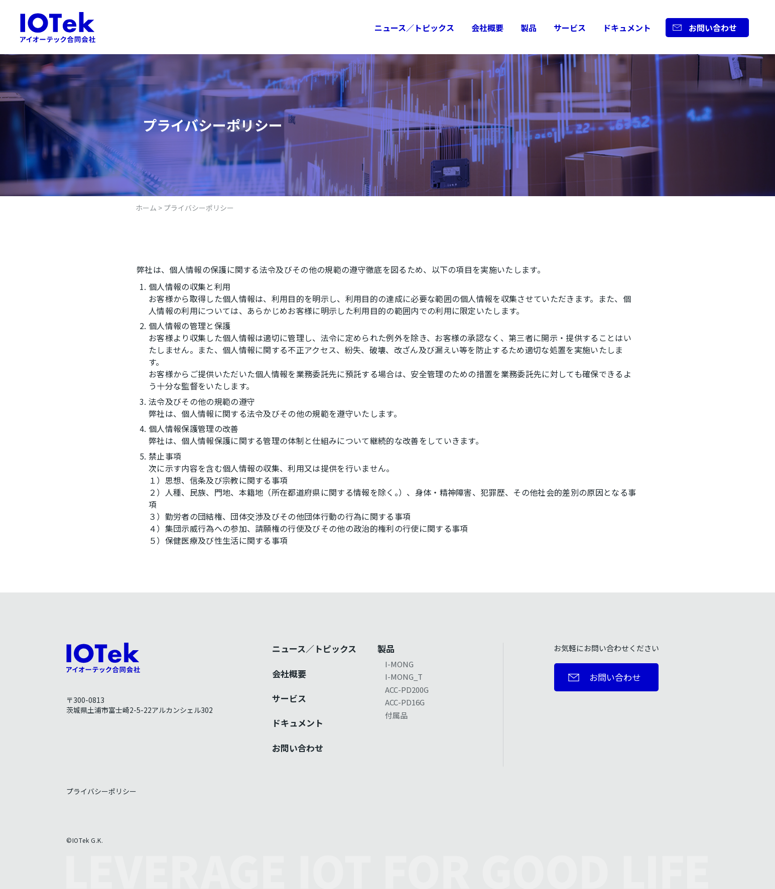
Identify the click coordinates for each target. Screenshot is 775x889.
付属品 (396, 715)
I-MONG (399, 664)
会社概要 (487, 28)
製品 (529, 28)
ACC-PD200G (407, 689)
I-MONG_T (404, 676)
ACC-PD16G (405, 702)
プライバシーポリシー (101, 791)
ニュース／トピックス (414, 28)
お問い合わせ (713, 28)
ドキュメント (627, 28)
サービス (570, 28)
